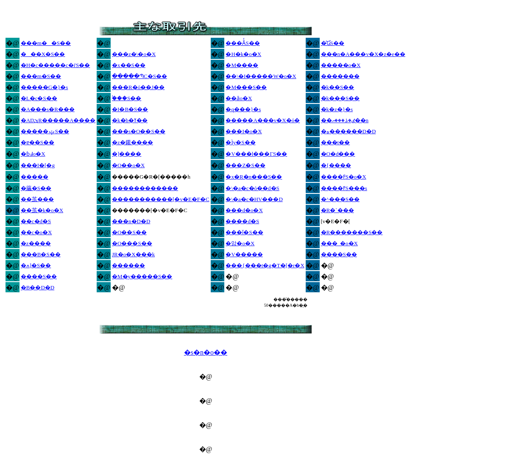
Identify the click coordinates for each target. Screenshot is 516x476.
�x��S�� (128, 65)
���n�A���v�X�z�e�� (363, 54)
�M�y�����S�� (142, 276)
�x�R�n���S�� (254, 177)
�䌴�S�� (36, 188)
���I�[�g (38, 165)
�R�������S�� (352, 232)
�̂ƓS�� (332, 43)
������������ (145, 188)
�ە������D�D (348, 131)
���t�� (335, 142)
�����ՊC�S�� (139, 76)
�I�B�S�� (130, 109)
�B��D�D (37, 287)
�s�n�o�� (205, 352)
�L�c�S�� (39, 98)
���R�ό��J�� (138, 87)
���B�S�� (41, 254)
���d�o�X (244, 210)
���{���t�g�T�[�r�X (265, 265)
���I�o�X (244, 131)
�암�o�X (240, 243)
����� (34, 177)
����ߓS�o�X (343, 177)
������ (128, 265)
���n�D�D (131, 221)
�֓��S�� (126, 98)
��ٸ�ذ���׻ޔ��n (345, 120)
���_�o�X (339, 243)
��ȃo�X (239, 98)
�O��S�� (129, 232)
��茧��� (37, 199)
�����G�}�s (44, 87)
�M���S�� (246, 87)
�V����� (244, 254)
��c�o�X (36, 232)
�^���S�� (340, 199)
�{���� (336, 165)
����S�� (339, 254)
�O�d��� (338, 154)
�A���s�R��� (48, 109)
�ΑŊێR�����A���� (58, 120)
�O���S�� (132, 243)
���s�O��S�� (138, 131)
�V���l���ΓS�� (256, 154)
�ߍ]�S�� (36, 265)
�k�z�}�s (337, 109)
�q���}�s (243, 109)
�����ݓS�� (45, 131)
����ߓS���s (344, 188)
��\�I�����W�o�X (261, 76)
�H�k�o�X (243, 54)
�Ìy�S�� (240, 142)
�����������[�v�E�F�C (160, 199)
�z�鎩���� (132, 142)
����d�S (242, 221)
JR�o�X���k (133, 254)
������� (340, 76)
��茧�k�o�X (42, 210)
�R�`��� (337, 210)
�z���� (36, 243)
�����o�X (341, 65)
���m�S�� (41, 76)
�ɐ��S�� (37, 142)
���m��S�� (46, 43)
